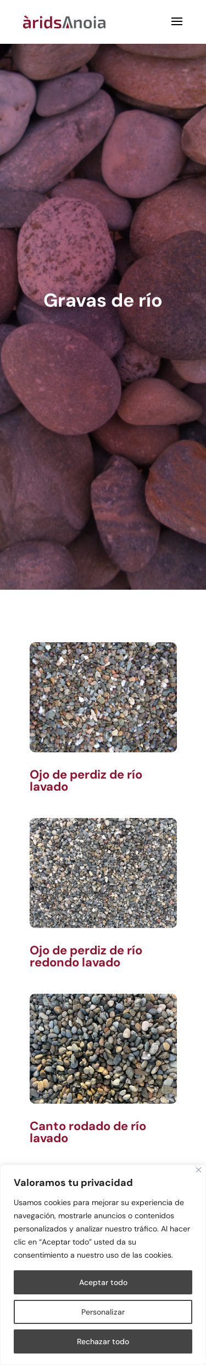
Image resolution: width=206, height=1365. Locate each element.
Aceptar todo (103, 1282)
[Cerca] (198, 1169)
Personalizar (103, 1312)
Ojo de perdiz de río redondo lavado (86, 956)
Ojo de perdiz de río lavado (86, 780)
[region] (103, 1265)
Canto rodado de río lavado (88, 1132)
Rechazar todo (103, 1341)
